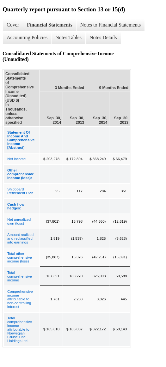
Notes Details (103, 37)
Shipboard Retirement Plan (20, 191)
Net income (16, 159)
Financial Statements (49, 24)
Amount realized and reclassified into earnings (20, 238)
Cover (13, 24)
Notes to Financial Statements (110, 24)
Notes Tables (68, 37)
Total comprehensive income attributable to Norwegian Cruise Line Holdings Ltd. (19, 329)
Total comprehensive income (19, 276)
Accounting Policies (27, 37)
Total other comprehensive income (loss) (19, 257)
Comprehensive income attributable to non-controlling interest (20, 299)
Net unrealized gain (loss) (19, 221)
